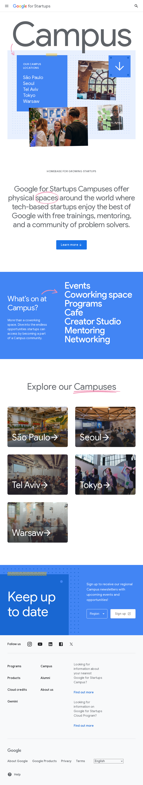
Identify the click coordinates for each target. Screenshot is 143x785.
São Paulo (35, 77)
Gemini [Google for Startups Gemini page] (12, 701)
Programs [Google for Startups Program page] (14, 666)
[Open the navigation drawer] (6, 5)
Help (14, 774)
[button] (97, 613)
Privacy (66, 761)
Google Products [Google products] (44, 761)
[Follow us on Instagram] (29, 644)
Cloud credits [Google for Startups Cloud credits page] (17, 690)
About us (47, 690)
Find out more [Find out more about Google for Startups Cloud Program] (84, 726)
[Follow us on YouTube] (40, 644)
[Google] (14, 750)
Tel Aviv (32, 89)
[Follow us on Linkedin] (50, 644)
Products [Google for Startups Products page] (13, 678)
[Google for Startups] (31, 5)
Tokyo (31, 95)
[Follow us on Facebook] (60, 644)
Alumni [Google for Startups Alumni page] (45, 678)
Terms (80, 761)
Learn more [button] (71, 245)
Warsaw (33, 101)
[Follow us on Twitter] (71, 644)
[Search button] (136, 6)
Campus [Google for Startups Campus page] (46, 666)
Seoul (30, 83)
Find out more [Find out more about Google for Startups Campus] (84, 692)
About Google (17, 761)
